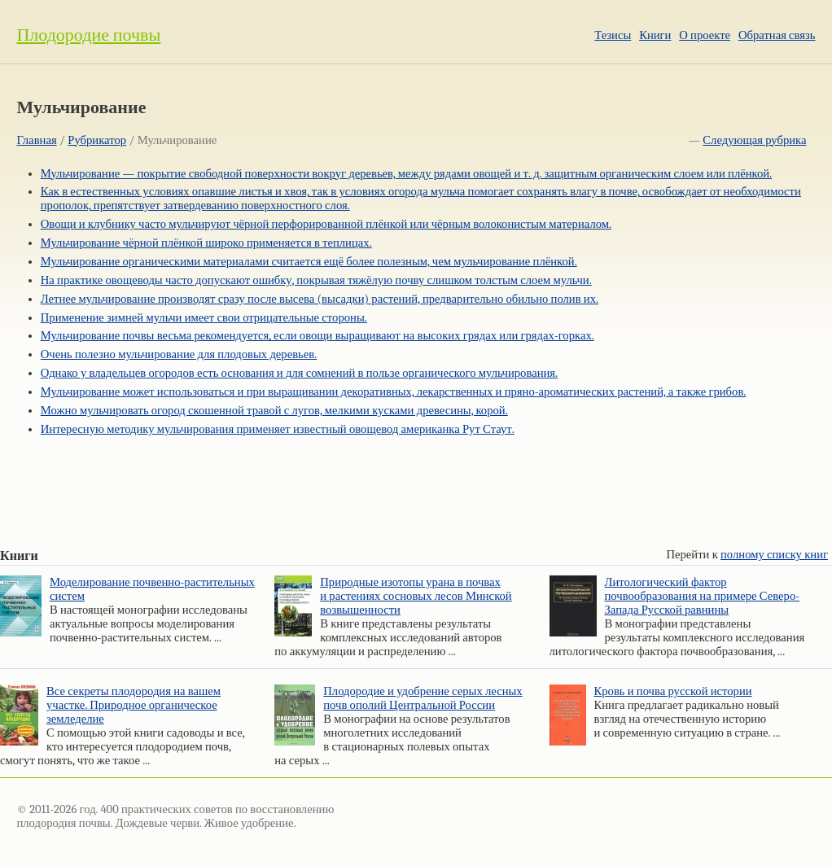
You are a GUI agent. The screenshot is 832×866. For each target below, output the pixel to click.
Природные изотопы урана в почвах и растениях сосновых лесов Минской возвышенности (415, 596)
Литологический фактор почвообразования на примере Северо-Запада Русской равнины (702, 596)
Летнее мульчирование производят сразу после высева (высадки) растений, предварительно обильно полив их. (319, 299)
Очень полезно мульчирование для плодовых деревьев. (179, 354)
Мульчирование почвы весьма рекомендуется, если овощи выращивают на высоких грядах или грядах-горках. (317, 336)
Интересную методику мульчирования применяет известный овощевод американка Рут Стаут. (278, 429)
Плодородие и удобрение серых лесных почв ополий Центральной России (422, 698)
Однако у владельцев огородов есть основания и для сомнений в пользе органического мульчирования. (299, 373)
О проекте (704, 35)
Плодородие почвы (88, 35)
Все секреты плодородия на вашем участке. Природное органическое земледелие (133, 705)
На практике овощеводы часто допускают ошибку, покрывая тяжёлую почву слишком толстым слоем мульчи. (316, 280)
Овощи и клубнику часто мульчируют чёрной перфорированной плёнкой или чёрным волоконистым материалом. (326, 224)
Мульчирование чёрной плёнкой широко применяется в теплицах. (206, 243)
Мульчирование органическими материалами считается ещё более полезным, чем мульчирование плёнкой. (309, 262)
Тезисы (612, 35)
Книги (655, 35)
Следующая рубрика (754, 140)
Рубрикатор (97, 140)
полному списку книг (774, 555)
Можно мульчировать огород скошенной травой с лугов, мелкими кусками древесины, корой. (274, 411)
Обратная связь (777, 35)
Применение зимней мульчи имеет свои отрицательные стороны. (204, 318)
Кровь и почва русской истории (673, 691)
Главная (36, 140)
